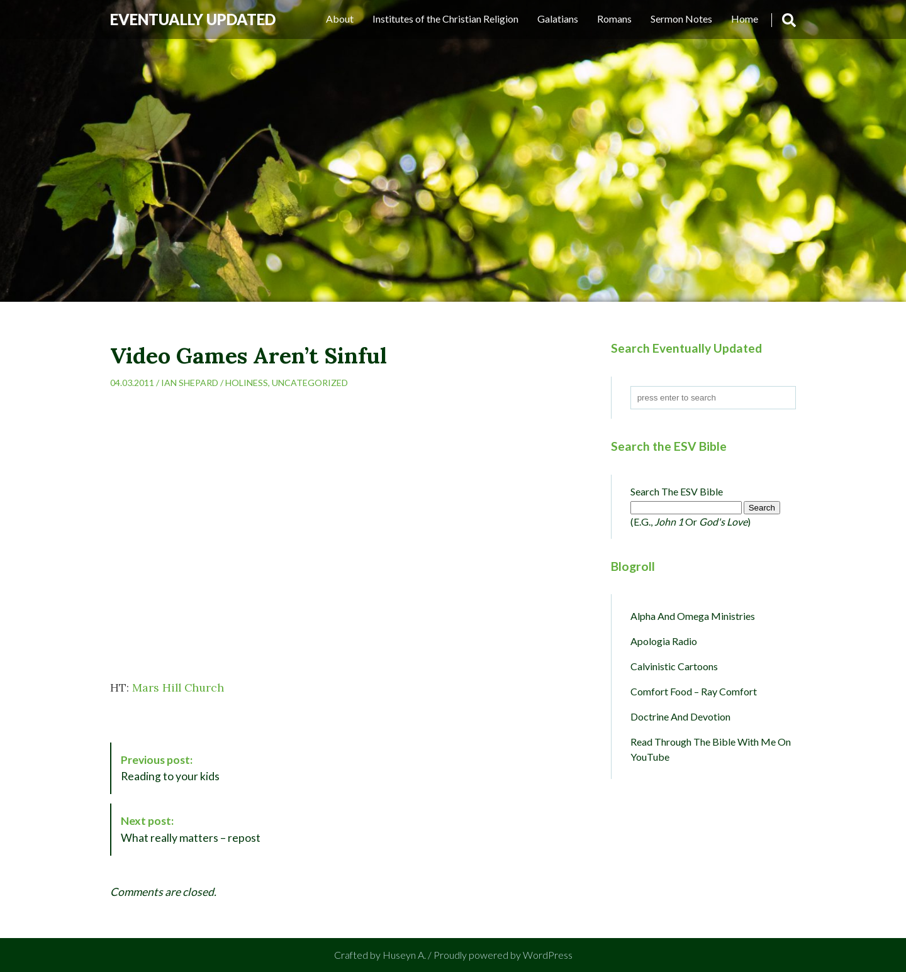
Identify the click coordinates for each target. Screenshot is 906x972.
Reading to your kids (170, 768)
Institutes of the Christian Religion (445, 19)
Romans (614, 19)
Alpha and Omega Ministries (692, 616)
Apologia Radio (663, 641)
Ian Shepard (189, 382)
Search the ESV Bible (676, 491)
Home (744, 19)
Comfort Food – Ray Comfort (693, 691)
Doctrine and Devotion (680, 716)
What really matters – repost (190, 829)
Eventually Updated (193, 19)
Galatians (557, 19)
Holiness (246, 382)
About (340, 19)
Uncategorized (310, 382)
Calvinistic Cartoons (674, 666)
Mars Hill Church (178, 687)
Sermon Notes (681, 19)
